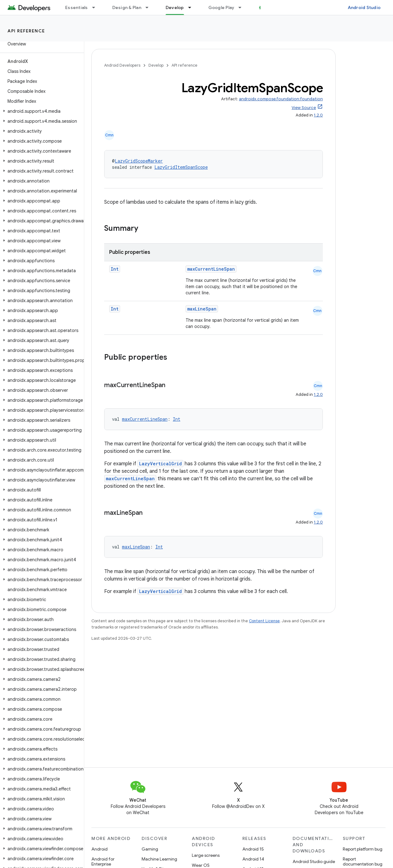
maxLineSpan (201, 309)
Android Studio (364, 7)
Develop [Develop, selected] (175, 7)
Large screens (206, 855)
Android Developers (122, 65)
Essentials (76, 7)
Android (99, 849)
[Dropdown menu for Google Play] (242, 7)
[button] (40, 111)
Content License (264, 621)
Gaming (150, 849)
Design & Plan (126, 7)
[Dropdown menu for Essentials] (96, 7)
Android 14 (253, 859)
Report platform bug (362, 849)
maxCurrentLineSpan (211, 269)
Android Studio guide (314, 861)
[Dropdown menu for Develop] (192, 7)
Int (115, 269)
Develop (155, 65)
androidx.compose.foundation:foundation (281, 99)
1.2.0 (318, 115)
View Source (304, 107)
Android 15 (253, 849)
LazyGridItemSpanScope (181, 167)
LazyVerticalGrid (160, 464)
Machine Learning (159, 859)
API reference (26, 31)
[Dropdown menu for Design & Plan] (149, 7)
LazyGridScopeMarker (139, 161)
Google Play (221, 7)
